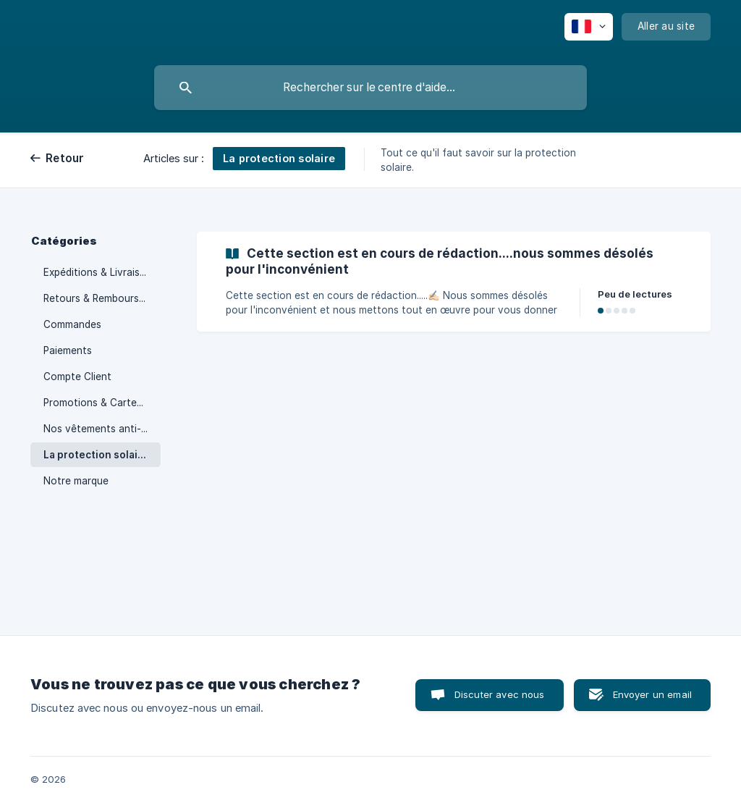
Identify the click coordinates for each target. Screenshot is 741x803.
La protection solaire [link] (95, 455)
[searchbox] (370, 87)
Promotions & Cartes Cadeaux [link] (102, 402)
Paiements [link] (67, 350)
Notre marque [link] (76, 481)
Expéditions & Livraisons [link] (100, 272)
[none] (588, 27)
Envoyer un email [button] (652, 694)
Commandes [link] (72, 324)
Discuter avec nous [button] (499, 694)
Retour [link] (65, 158)
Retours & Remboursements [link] (102, 298)
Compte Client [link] (77, 376)
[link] (454, 282)
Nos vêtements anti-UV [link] (98, 428)
